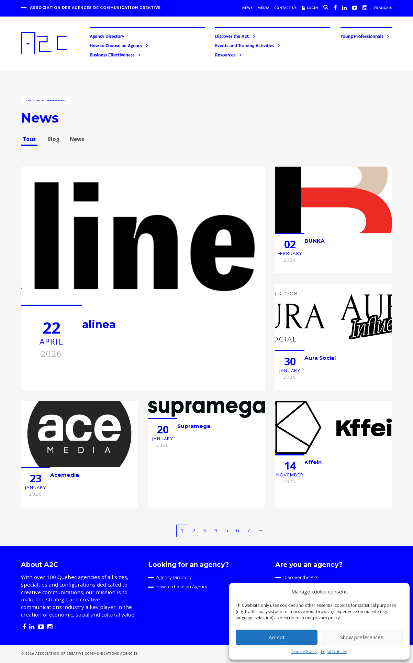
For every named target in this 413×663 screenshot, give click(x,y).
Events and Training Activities (248, 45)
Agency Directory (107, 36)
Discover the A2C (235, 36)
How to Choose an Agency (119, 45)
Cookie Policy (304, 651)
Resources (228, 55)
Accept (277, 637)
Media (264, 8)
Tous (29, 139)
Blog (53, 139)
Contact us (286, 8)
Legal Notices (334, 651)
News (247, 8)
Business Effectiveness (115, 55)
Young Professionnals (365, 36)
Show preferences (361, 637)
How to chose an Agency (182, 586)
